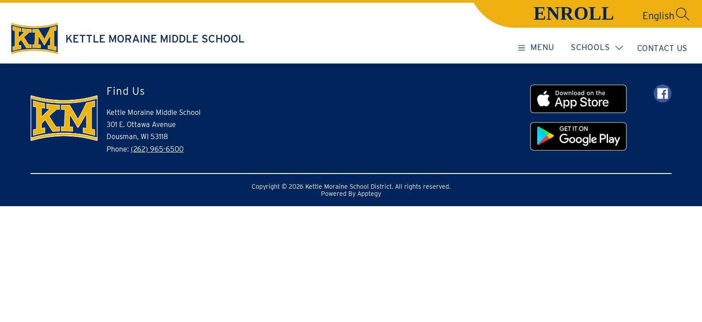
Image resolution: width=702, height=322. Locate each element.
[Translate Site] (626, 15)
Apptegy (369, 193)
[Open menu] (534, 47)
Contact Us (662, 48)
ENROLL (574, 13)
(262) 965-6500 (157, 149)
